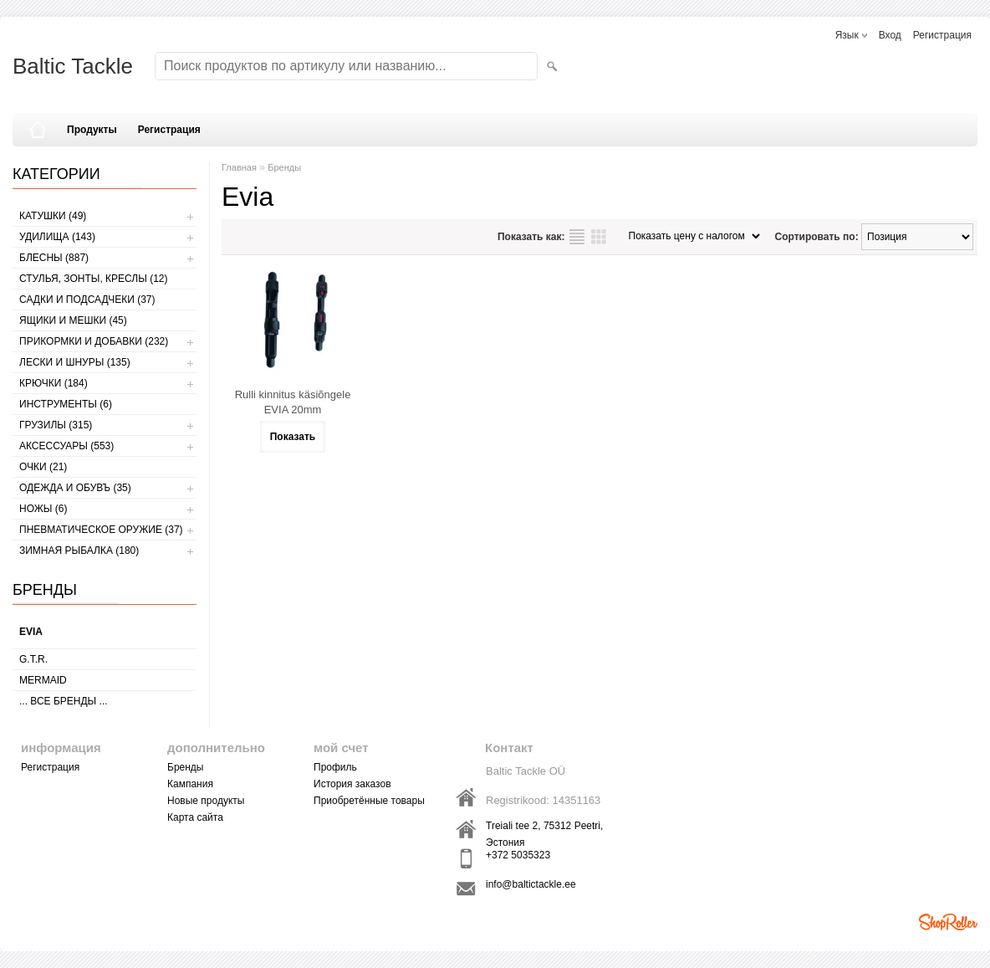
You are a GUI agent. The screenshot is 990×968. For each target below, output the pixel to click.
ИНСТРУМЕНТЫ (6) (65, 404)
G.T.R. (33, 659)
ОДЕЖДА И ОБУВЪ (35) (75, 488)
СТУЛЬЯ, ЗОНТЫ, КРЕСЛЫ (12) (93, 278)
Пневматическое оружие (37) (101, 529)
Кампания (190, 784)
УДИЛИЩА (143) (57, 237)
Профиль (335, 767)
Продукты (92, 130)
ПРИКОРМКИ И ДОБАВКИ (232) (93, 341)
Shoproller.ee (948, 922)
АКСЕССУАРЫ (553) (66, 446)
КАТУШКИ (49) (52, 216)
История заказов (352, 784)
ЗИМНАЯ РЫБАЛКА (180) (79, 550)
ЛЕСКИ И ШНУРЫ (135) (74, 362)
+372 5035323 (518, 855)
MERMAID (43, 680)
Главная (239, 167)
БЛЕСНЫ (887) (54, 258)
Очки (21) (43, 467)
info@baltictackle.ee (531, 884)
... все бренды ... (63, 701)
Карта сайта (195, 817)
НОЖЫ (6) (43, 509)
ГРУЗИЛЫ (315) (55, 425)
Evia (31, 632)
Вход (890, 35)
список (576, 236)
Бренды (284, 167)
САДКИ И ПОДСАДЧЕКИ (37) (87, 299)
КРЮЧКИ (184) (53, 383)
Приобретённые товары (369, 801)
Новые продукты (205, 801)
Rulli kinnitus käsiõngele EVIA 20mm (293, 402)
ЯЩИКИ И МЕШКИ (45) (73, 320)
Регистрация (942, 35)
